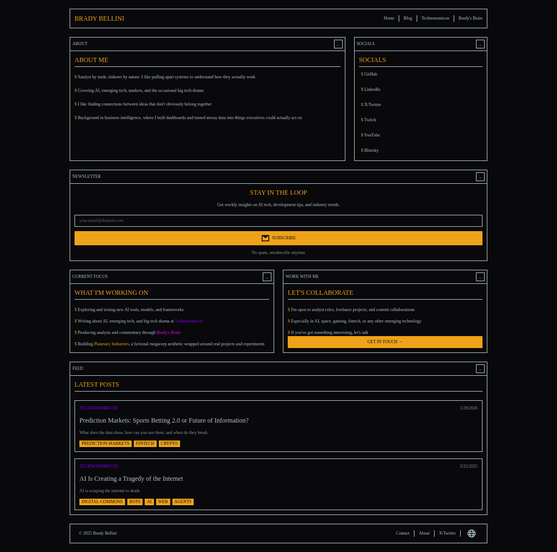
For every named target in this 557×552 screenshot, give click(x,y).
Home (389, 18)
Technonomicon (435, 18)
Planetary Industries (111, 344)
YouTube (370, 135)
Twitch (368, 119)
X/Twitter (371, 104)
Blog (408, 18)
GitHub (369, 74)
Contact (403, 533)
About (424, 533)
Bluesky (370, 150)
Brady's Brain (470, 18)
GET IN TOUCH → (385, 341)
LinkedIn (370, 89)
